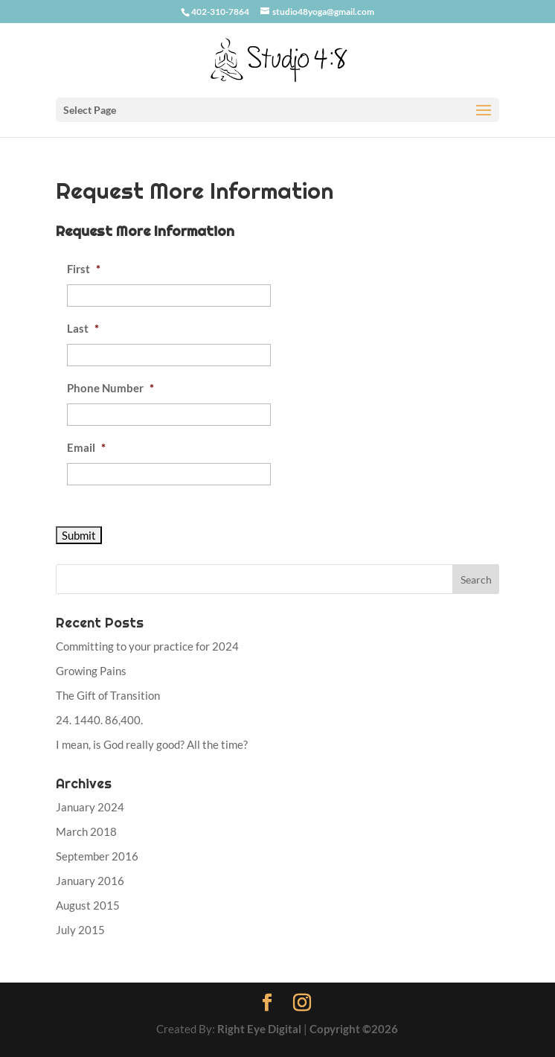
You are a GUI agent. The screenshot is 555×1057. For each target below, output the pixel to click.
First (83, 268)
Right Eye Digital (259, 1028)
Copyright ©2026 (353, 1028)
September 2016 (97, 856)
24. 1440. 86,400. (99, 720)
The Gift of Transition (108, 695)
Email (86, 447)
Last (83, 328)
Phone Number (110, 388)
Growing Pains (91, 670)
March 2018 (86, 831)
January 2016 (90, 880)
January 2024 (90, 807)
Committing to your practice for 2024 (147, 646)
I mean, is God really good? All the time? (152, 744)
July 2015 (80, 929)
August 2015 (88, 905)
